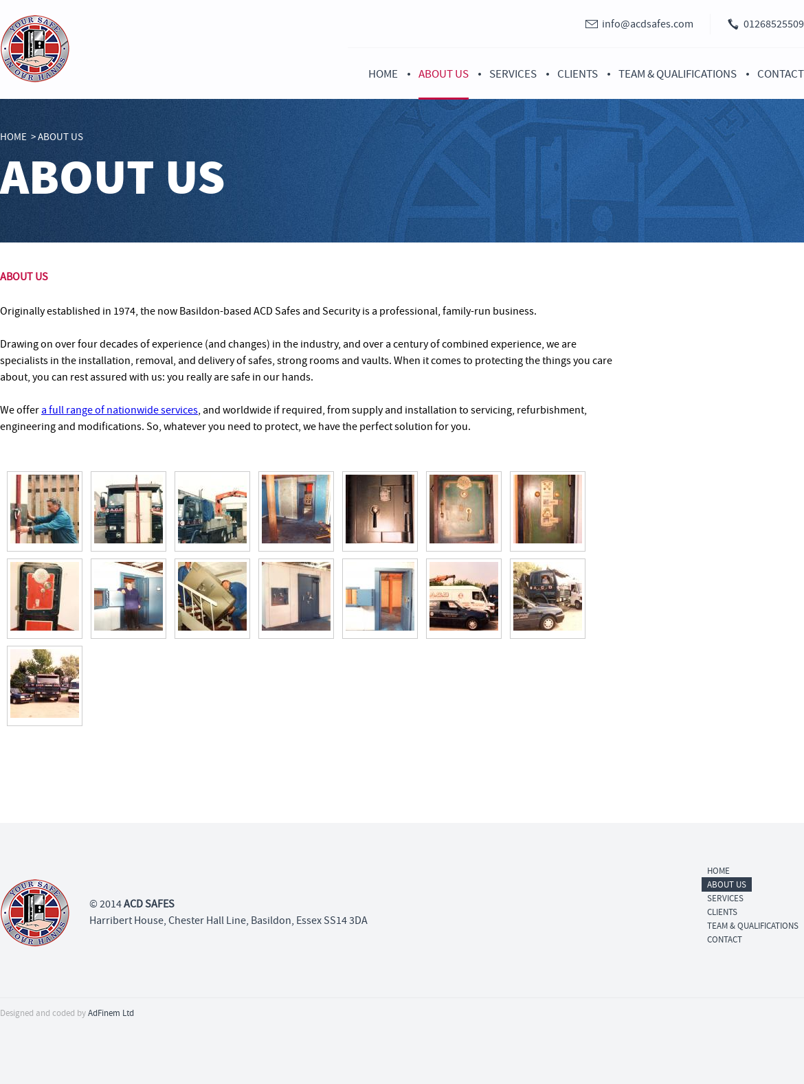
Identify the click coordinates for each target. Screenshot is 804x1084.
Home (383, 74)
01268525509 (774, 24)
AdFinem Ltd (111, 1013)
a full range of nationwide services (119, 410)
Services (513, 74)
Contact (780, 74)
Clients (577, 74)
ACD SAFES (149, 904)
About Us (443, 74)
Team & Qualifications (677, 74)
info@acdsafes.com (647, 24)
